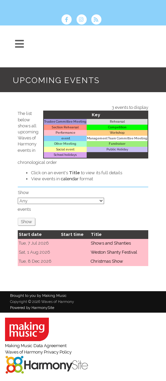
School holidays (65, 154)
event (65, 138)
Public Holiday (117, 149)
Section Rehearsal (65, 127)
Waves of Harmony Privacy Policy (38, 352)
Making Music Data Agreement (36, 345)
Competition (117, 127)
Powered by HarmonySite (32, 308)
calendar (70, 178)
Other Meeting (65, 143)
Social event (65, 149)
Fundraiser (117, 143)
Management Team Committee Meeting (117, 138)
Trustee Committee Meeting (65, 121)
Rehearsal (117, 121)
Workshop (117, 132)
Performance (65, 132)
